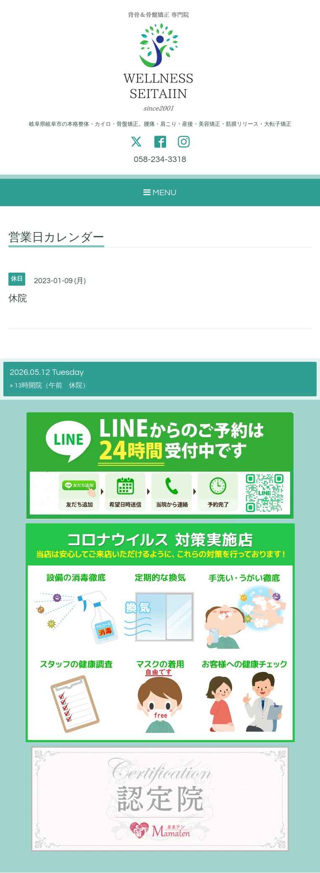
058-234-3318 (160, 160)
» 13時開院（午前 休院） (49, 385)
